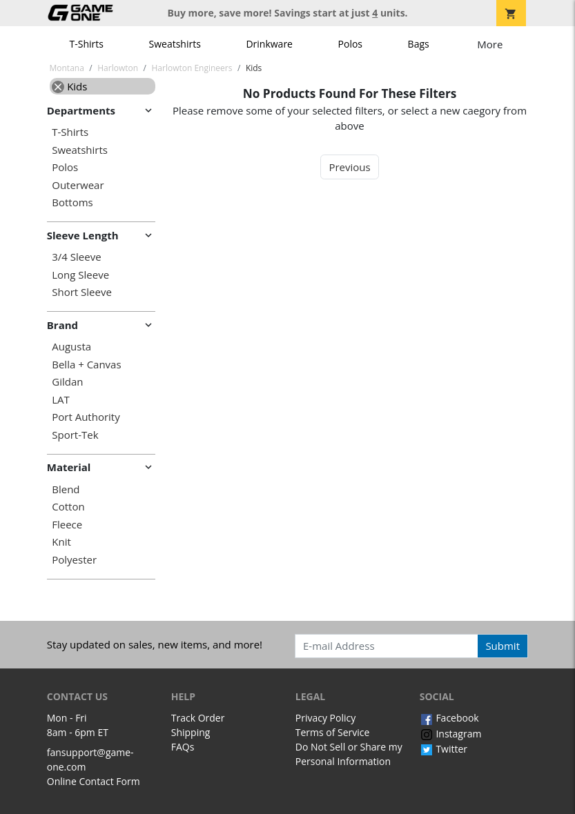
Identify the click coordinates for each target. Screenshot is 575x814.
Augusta (71, 347)
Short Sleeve (82, 292)
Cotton (68, 507)
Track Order (198, 717)
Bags (418, 43)
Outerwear (78, 185)
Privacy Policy (325, 717)
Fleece (67, 524)
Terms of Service (332, 732)
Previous (349, 167)
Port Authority (85, 417)
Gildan (67, 382)
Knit (61, 542)
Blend (65, 489)
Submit (502, 646)
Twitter (443, 748)
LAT (61, 400)
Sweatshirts (175, 43)
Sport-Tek (75, 435)
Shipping (191, 732)
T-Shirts (87, 43)
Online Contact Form (93, 781)
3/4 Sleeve (76, 257)
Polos (350, 43)
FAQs (183, 746)
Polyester (74, 560)
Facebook (449, 717)
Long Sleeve (80, 275)
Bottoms (72, 202)
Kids (69, 86)
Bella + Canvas (86, 364)
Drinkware (269, 43)
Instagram (451, 733)
